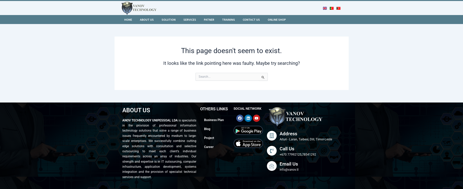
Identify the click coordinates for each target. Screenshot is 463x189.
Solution (169, 19)
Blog (207, 129)
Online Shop (277, 19)
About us (147, 19)
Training (228, 19)
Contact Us (251, 19)
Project (209, 138)
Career (209, 147)
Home (128, 19)
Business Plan (214, 120)
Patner (209, 19)
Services (189, 19)
